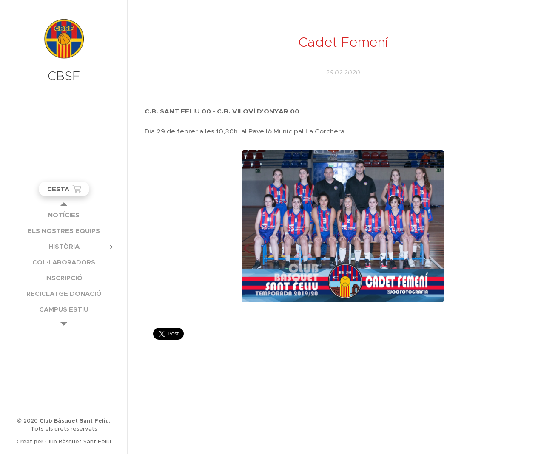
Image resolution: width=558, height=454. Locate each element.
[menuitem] (64, 215)
